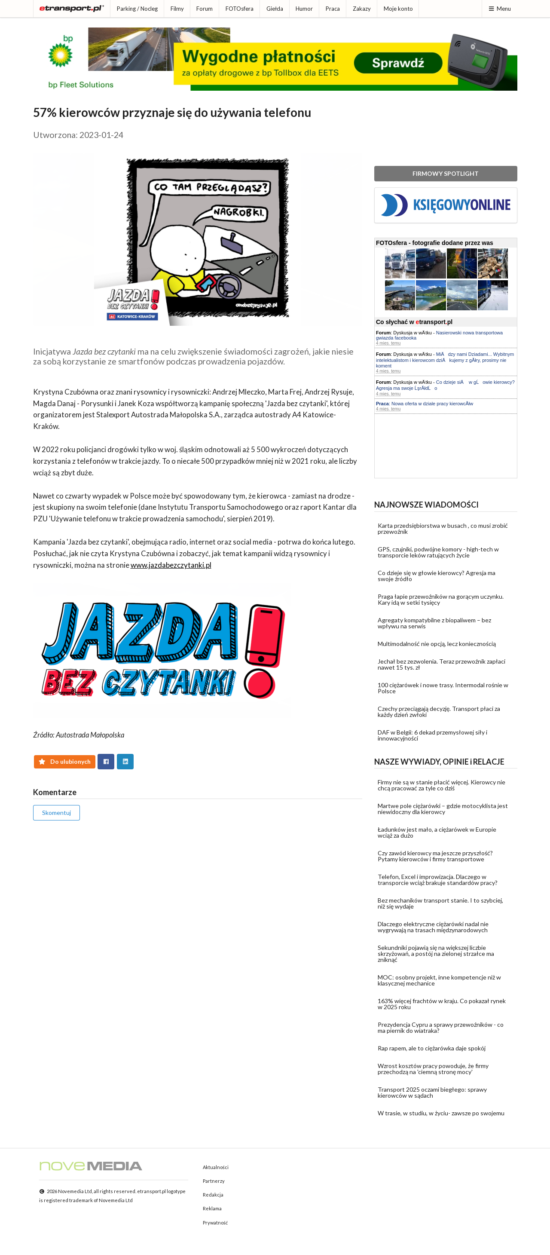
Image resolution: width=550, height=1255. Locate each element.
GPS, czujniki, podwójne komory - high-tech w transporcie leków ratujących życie (438, 552)
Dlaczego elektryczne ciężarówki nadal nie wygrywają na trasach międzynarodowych (433, 927)
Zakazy (362, 8)
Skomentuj (56, 812)
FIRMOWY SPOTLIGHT (445, 173)
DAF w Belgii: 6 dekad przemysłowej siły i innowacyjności (432, 735)
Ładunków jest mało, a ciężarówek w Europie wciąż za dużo (437, 832)
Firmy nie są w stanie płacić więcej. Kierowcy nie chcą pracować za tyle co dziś (441, 785)
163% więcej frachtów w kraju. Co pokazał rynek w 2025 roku (442, 1003)
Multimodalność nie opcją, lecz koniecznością (437, 643)
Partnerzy (214, 1181)
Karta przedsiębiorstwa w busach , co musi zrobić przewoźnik (443, 528)
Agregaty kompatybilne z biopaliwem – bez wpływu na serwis (434, 623)
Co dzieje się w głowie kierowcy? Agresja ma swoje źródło (436, 575)
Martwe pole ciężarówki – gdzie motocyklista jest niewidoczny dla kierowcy (443, 808)
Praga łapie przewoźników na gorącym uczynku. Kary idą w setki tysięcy (441, 599)
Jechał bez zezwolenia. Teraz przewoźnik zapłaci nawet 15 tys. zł (441, 664)
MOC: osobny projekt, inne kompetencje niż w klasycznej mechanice (439, 980)
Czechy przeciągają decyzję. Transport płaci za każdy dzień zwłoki (439, 711)
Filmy (177, 8)
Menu (499, 8)
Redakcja (213, 1194)
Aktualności (216, 1167)
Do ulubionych (65, 761)
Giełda (274, 8)
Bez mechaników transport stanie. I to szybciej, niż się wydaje (440, 903)
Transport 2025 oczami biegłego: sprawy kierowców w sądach (432, 1092)
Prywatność (215, 1222)
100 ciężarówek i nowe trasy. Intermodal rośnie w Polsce (443, 688)
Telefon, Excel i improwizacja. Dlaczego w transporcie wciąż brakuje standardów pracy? (438, 879)
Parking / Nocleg (137, 8)
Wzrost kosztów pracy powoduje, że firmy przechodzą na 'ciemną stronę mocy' (433, 1068)
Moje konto (398, 8)
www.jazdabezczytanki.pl (171, 564)
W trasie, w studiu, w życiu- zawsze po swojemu (441, 1113)
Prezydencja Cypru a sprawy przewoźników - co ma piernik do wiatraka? (441, 1027)
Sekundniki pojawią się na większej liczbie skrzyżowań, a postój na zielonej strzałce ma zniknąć (436, 953)
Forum (204, 8)
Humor (304, 8)
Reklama (212, 1208)
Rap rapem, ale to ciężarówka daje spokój (432, 1048)
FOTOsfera (240, 8)
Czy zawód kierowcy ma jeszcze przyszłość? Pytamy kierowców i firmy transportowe (435, 856)
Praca (333, 8)
